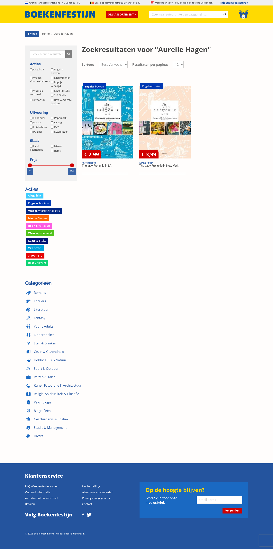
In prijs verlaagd (56, 84)
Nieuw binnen (60, 77)
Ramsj (56, 150)
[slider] (30, 165)
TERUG (32, 34)
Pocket (35, 122)
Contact (87, 504)
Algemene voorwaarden (97, 492)
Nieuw (56, 146)
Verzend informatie (37, 492)
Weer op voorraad (36, 92)
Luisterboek (38, 127)
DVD (55, 127)
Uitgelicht (37, 69)
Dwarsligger (59, 131)
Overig (56, 122)
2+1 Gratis (58, 95)
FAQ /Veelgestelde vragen (42, 486)
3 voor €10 (37, 100)
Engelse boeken (57, 71)
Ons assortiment (122, 14)
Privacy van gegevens (96, 498)
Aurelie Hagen (63, 34)
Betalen (30, 504)
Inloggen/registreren (234, 3)
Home (46, 34)
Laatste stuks (60, 90)
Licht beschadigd (36, 148)
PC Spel (36, 131)
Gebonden (38, 118)
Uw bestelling (91, 486)
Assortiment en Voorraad (41, 498)
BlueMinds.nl (78, 533)
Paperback (59, 118)
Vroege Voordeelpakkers (40, 79)
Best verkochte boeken (61, 101)
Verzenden (232, 510)
